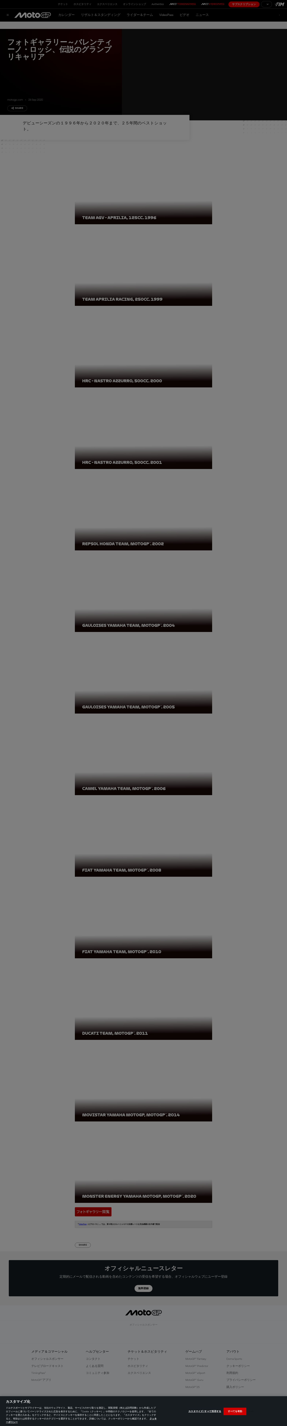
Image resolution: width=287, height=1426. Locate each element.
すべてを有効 (235, 1411)
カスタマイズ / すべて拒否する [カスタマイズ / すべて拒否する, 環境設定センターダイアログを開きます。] (204, 1411)
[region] (143, 1411)
